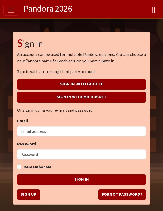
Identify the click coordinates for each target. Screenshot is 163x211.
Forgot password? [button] (122, 194)
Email (22, 120)
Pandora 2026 (48, 8)
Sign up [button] (29, 194)
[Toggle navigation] (10, 10)
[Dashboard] (153, 8)
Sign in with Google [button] (81, 83)
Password (26, 143)
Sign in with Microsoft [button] (81, 96)
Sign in (81, 179)
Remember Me (37, 166)
